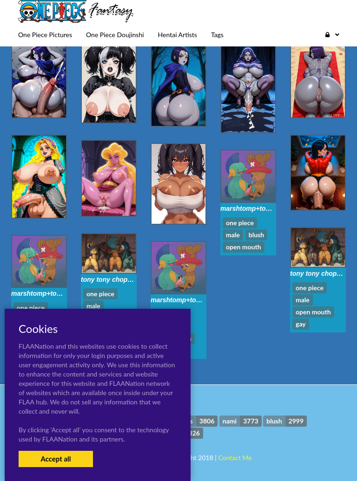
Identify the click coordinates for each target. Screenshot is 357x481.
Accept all (55, 459)
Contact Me (234, 458)
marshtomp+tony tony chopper (268, 208)
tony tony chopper (318, 273)
